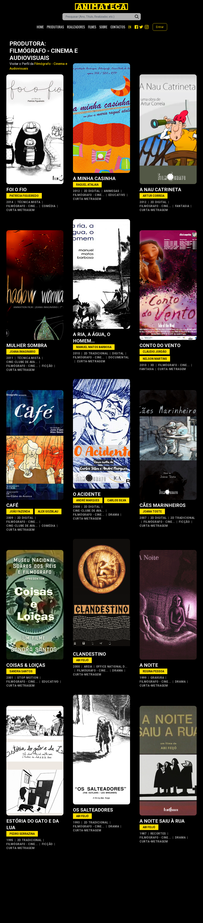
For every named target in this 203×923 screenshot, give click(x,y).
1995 (9, 840)
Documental (118, 357)
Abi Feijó (82, 660)
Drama (113, 514)
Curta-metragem (20, 210)
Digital (118, 353)
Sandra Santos (21, 671)
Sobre (103, 27)
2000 (76, 666)
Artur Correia (153, 195)
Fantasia (182, 206)
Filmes (92, 27)
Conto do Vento (160, 345)
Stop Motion (27, 677)
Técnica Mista (28, 202)
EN (129, 27)
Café (12, 505)
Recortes (158, 833)
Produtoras (55, 27)
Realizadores (76, 27)
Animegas (111, 191)
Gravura (157, 677)
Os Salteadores (93, 810)
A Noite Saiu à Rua (162, 821)
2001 (9, 677)
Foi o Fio (16, 189)
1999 (143, 677)
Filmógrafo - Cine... (22, 206)
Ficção (47, 365)
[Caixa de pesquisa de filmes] (101, 16)
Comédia (49, 206)
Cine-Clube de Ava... (22, 362)
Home (40, 27)
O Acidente (87, 494)
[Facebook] (136, 27)
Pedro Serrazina (22, 833)
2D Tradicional (96, 353)
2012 (76, 191)
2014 (9, 202)
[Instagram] (146, 27)
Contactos (117, 27)
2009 (9, 517)
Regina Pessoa (153, 671)
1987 (143, 833)
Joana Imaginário (22, 351)
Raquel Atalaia (87, 184)
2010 (76, 353)
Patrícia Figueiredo (24, 195)
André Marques (87, 500)
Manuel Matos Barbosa (93, 347)
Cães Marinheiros (163, 505)
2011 (9, 358)
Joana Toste (152, 511)
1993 (76, 822)
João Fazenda (20, 511)
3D (152, 365)
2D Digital (92, 191)
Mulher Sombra (26, 345)
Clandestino (89, 654)
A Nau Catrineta (160, 189)
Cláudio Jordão (155, 351)
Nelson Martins (155, 358)
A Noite (149, 665)
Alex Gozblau (48, 511)
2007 (143, 517)
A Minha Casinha (94, 178)
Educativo (116, 195)
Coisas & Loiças (25, 665)
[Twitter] (141, 27)
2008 (76, 506)
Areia (88, 666)
